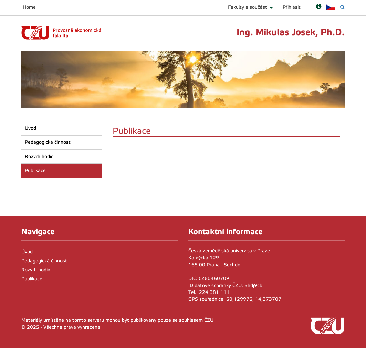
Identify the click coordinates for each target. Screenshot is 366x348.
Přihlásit (292, 7)
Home (29, 7)
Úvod (30, 128)
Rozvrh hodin (39, 156)
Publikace (35, 170)
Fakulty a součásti (248, 7)
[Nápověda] (318, 7)
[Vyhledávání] (342, 7)
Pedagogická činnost (48, 142)
